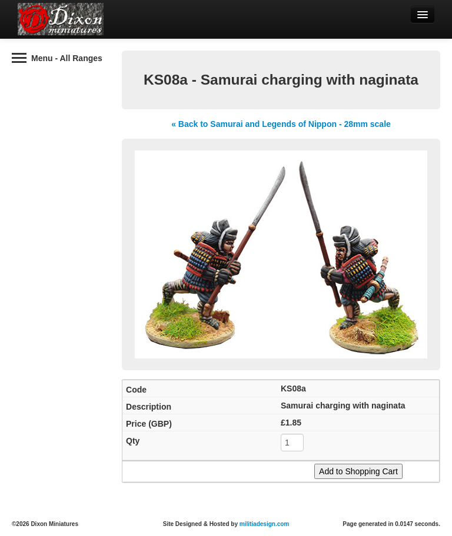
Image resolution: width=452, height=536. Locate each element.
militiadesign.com (264, 524)
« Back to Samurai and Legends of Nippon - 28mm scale (281, 124)
